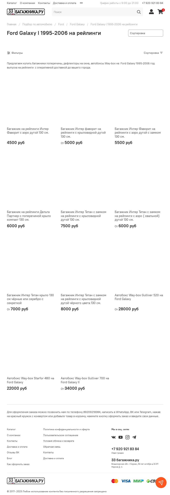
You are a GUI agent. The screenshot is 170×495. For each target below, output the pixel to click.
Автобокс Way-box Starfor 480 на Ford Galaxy (30, 380)
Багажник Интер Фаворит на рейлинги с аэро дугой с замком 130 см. (138, 132)
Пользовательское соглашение (60, 435)
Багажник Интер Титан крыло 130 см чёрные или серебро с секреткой (30, 299)
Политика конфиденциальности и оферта (66, 429)
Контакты (44, 3)
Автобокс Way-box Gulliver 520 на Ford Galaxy (139, 297)
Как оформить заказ (18, 464)
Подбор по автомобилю (37, 24)
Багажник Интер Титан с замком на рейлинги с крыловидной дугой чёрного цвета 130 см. (83, 299)
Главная (11, 24)
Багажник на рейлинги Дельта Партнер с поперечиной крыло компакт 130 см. (29, 216)
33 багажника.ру (125, 460)
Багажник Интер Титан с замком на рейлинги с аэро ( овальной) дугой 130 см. (137, 216)
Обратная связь (51, 446)
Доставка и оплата (64, 3)
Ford (61, 24)
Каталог (12, 3)
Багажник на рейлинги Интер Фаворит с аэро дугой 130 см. (28, 131)
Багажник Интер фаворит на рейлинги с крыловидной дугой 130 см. (83, 132)
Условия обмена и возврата (58, 440)
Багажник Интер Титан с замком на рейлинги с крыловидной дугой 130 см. (83, 216)
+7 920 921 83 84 (152, 3)
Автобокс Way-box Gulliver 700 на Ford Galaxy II (85, 380)
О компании (27, 3)
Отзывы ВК (13, 452)
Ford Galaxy (77, 24)
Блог (9, 458)
